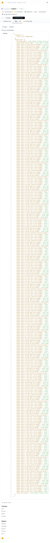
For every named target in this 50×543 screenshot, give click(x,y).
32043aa (5, 33)
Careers (3, 516)
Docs (2, 534)
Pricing (3, 531)
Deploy (8, 18)
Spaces (3, 529)
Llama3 (13, 9)
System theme (6, 502)
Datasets (4, 526)
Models (3, 524)
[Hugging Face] (2, 538)
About (3, 514)
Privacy (3, 511)
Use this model (19, 18)
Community (28, 21)
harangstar (6, 9)
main (5, 27)
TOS (2, 509)
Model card (7, 21)
